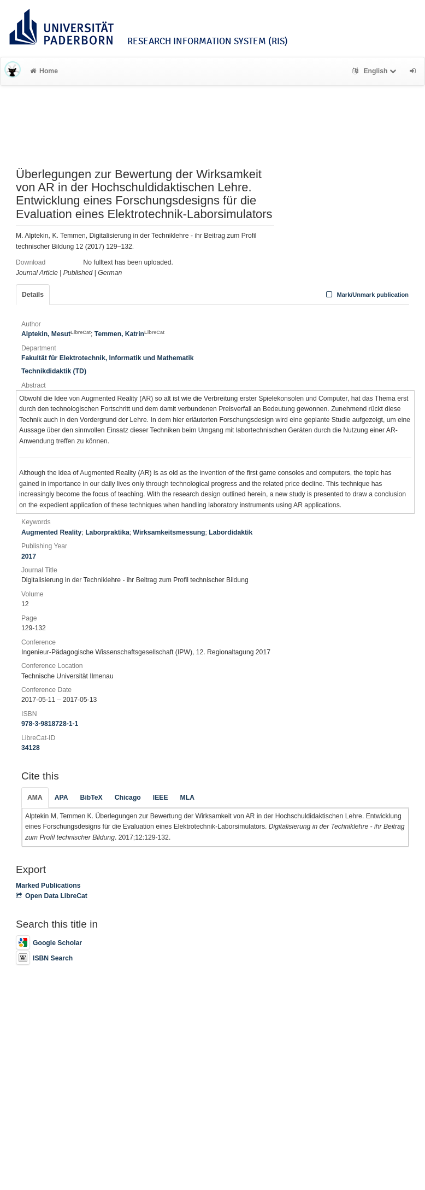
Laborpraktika (107, 532)
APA (61, 797)
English (375, 71)
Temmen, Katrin (129, 334)
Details (33, 294)
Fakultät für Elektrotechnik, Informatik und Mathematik (107, 358)
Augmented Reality (51, 532)
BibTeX (91, 797)
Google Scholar (49, 943)
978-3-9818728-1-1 (49, 724)
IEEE (160, 797)
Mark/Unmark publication (366, 294)
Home (44, 71)
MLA (187, 797)
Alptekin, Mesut (56, 334)
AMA (35, 797)
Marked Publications (48, 885)
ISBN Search (44, 958)
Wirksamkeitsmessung (169, 532)
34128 (30, 748)
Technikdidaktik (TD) (53, 371)
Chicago (128, 797)
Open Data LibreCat (51, 896)
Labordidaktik (230, 532)
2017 (28, 556)
